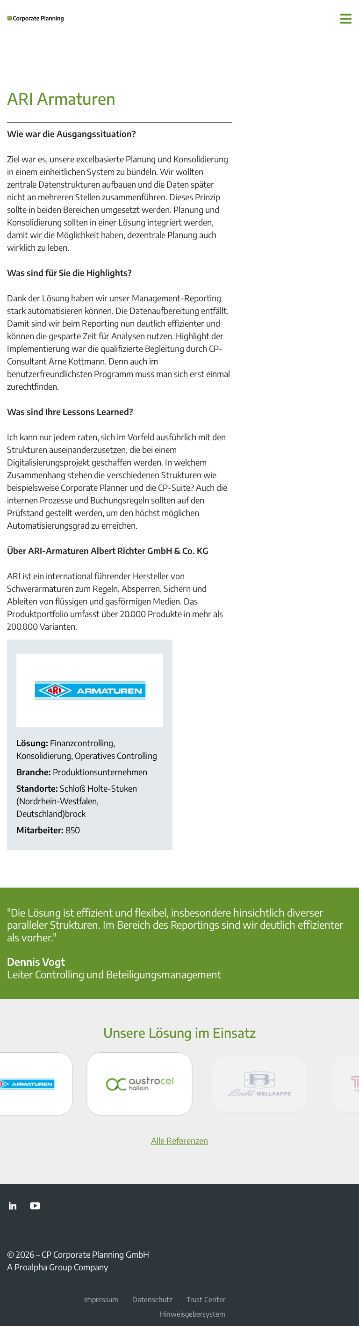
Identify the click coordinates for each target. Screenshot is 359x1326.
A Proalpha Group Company (57, 1266)
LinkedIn (12, 1205)
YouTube (35, 1205)
